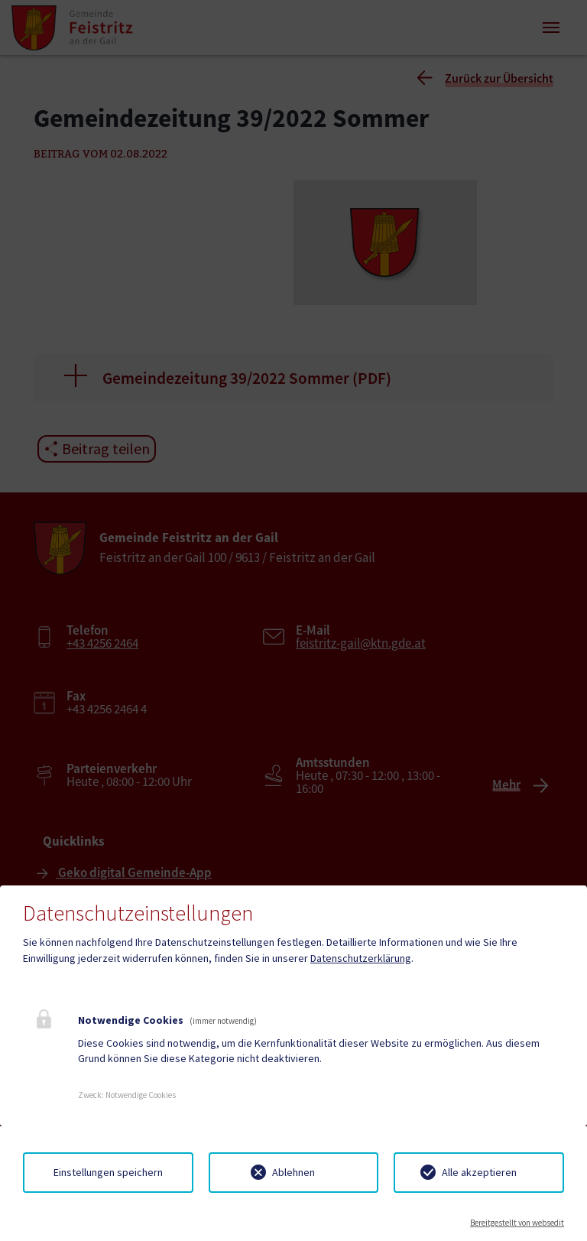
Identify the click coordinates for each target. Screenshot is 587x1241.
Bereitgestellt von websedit (517, 1222)
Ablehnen (293, 1172)
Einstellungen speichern (108, 1172)
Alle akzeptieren (479, 1172)
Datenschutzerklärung (360, 958)
